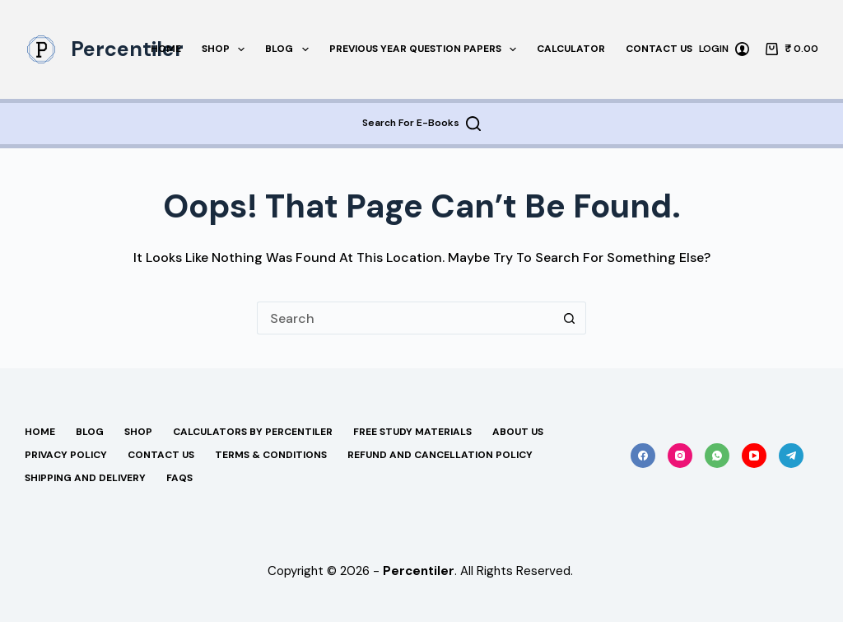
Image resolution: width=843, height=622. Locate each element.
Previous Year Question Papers (426, 49)
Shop (226, 49)
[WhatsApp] (717, 455)
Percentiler (127, 49)
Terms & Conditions (271, 455)
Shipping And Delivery (85, 478)
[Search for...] (405, 318)
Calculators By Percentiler (253, 432)
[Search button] (569, 318)
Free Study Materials (412, 432)
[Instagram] (680, 455)
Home (166, 48)
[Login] (724, 49)
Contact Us (659, 48)
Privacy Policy (66, 455)
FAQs (179, 478)
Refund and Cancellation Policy (440, 455)
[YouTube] (754, 455)
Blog (289, 49)
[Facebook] (643, 455)
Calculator (571, 48)
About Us (517, 432)
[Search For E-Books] (421, 123)
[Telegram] (791, 455)
